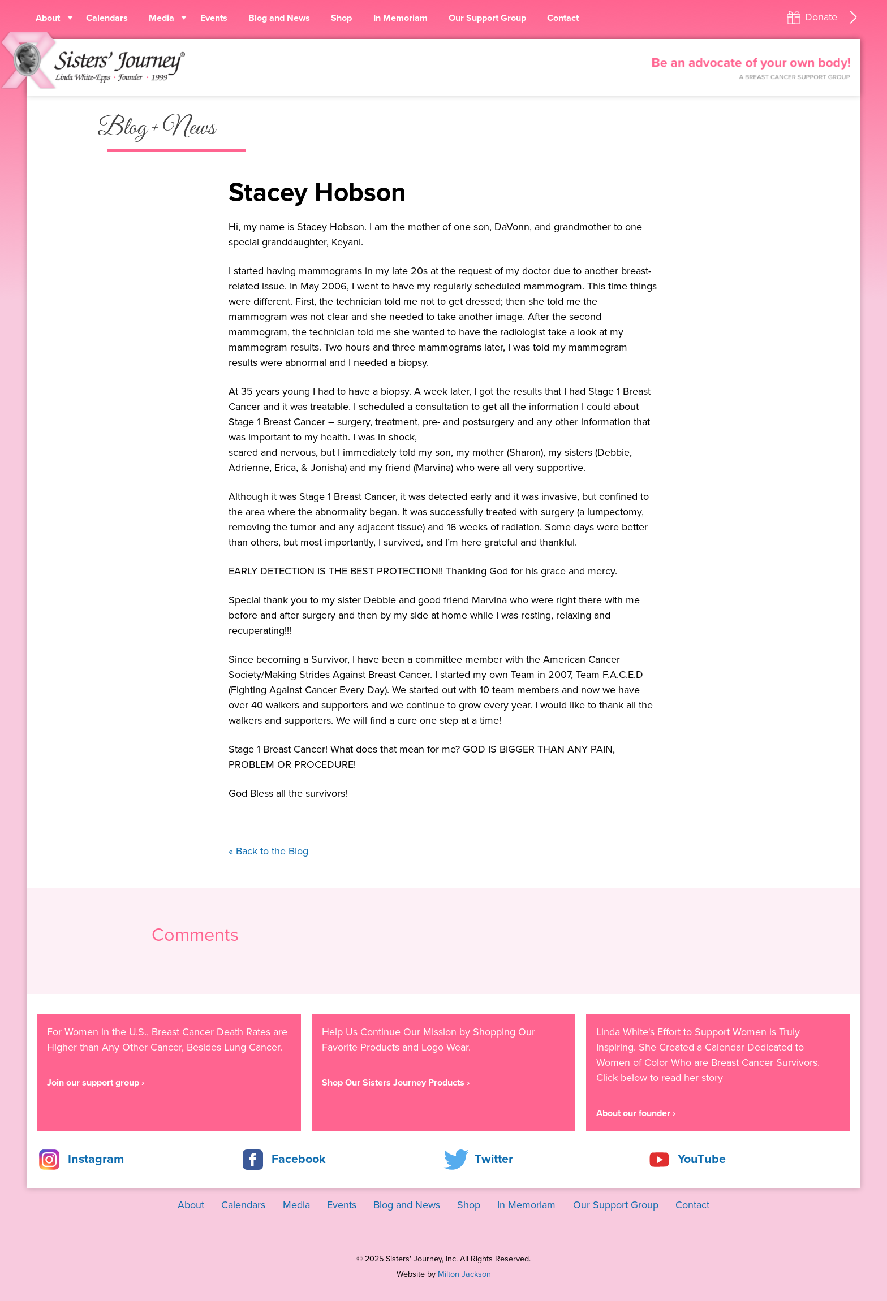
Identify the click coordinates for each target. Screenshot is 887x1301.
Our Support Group (487, 18)
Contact (563, 18)
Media (161, 18)
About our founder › (635, 1113)
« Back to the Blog (268, 851)
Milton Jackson (464, 1274)
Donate (821, 17)
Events (213, 18)
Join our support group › (95, 1082)
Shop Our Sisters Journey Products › (396, 1082)
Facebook (299, 1159)
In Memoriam (400, 18)
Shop (341, 18)
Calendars (107, 18)
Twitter (494, 1159)
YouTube (702, 1159)
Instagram (96, 1159)
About (48, 18)
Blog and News (279, 18)
